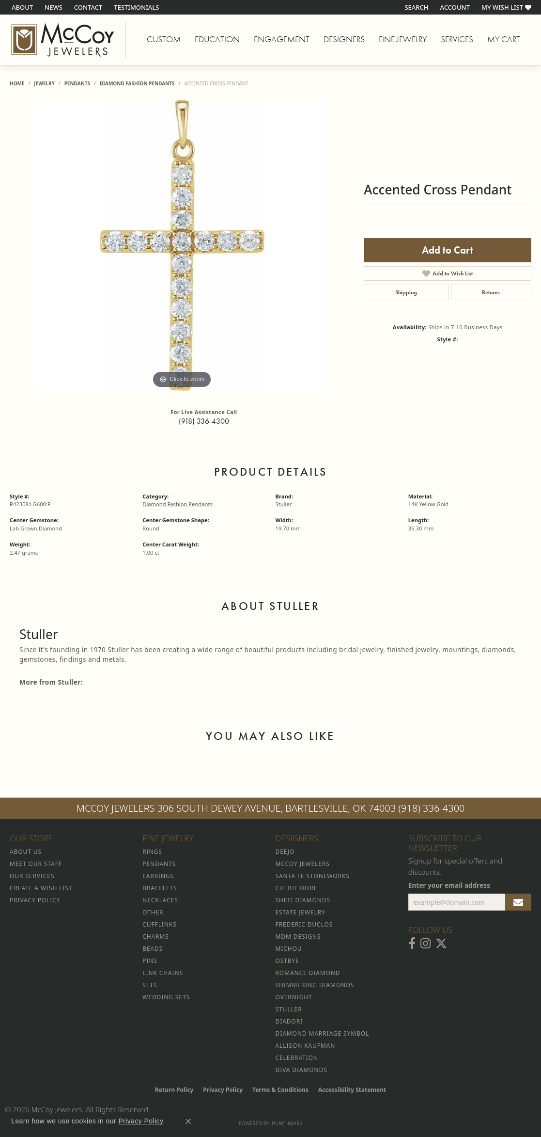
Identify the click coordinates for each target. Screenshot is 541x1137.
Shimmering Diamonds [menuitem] (315, 985)
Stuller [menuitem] (289, 1009)
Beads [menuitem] (152, 949)
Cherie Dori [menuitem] (296, 888)
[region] (182, 245)
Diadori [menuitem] (289, 1021)
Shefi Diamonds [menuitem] (303, 900)
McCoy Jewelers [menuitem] (303, 864)
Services (457, 39)
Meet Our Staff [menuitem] (36, 864)
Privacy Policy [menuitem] (35, 900)
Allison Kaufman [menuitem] (306, 1045)
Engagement (281, 39)
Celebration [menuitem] (297, 1058)
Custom (164, 39)
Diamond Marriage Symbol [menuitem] (323, 1033)
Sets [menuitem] (149, 985)
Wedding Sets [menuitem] (166, 997)
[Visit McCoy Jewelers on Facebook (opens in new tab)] (412, 943)
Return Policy (174, 1090)
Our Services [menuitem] (32, 876)
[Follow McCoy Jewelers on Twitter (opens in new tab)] (441, 943)
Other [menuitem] (152, 912)
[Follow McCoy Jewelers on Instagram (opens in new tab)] (425, 943)
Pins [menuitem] (149, 961)
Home (17, 83)
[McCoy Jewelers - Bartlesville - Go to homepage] (63, 40)
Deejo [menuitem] (285, 852)
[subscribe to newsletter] (518, 902)
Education (217, 39)
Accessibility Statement (352, 1090)
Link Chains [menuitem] (162, 973)
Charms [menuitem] (155, 936)
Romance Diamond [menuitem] (308, 973)
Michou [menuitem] (289, 949)
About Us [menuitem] (26, 852)
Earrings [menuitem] (158, 876)
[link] (21, 7)
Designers (344, 39)
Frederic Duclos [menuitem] (304, 924)
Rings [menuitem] (152, 852)
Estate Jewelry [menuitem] (300, 912)
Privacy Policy (223, 1090)
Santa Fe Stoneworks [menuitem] (313, 876)
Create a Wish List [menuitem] (41, 888)
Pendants (77, 83)
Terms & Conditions (280, 1090)
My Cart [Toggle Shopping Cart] (503, 39)
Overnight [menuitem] (294, 997)
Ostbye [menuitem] (287, 961)
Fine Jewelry (403, 39)
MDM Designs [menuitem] (298, 936)
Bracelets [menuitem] (159, 888)
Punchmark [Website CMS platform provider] (287, 1123)
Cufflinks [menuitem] (159, 924)
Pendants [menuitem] (159, 864)
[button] (415, 7)
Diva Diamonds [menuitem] (301, 1070)
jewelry (44, 83)
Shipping (406, 292)
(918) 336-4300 (204, 421)
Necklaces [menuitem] (160, 900)
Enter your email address (449, 885)
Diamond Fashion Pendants (137, 83)
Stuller (284, 504)
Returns (491, 292)
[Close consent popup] (188, 1121)
